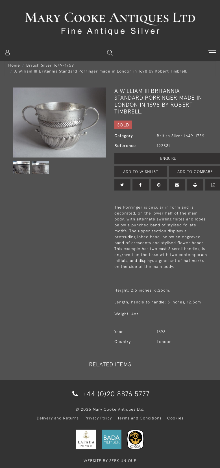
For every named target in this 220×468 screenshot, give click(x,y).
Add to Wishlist (140, 171)
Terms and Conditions (139, 418)
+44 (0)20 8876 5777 (110, 394)
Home (14, 65)
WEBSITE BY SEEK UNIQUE (110, 460)
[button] (110, 52)
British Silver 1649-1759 (50, 65)
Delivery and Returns (58, 418)
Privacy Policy (98, 418)
